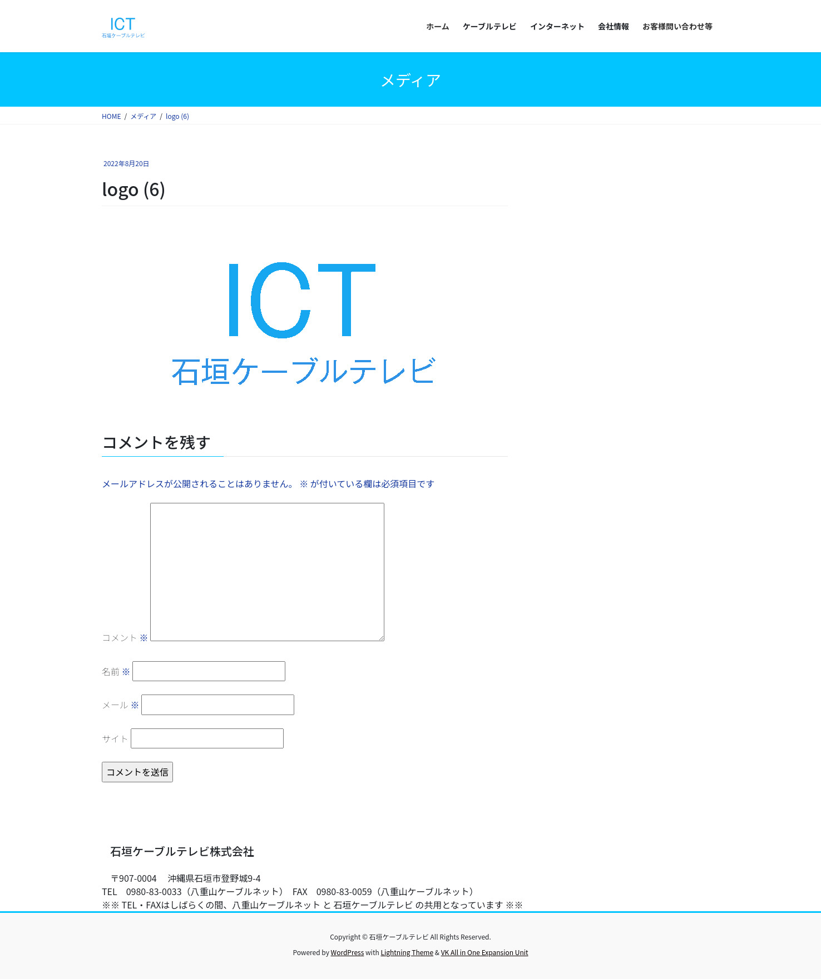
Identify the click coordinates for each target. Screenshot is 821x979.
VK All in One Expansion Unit (484, 952)
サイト (115, 738)
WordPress (347, 952)
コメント (125, 637)
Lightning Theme (406, 952)
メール (121, 704)
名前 (116, 671)
